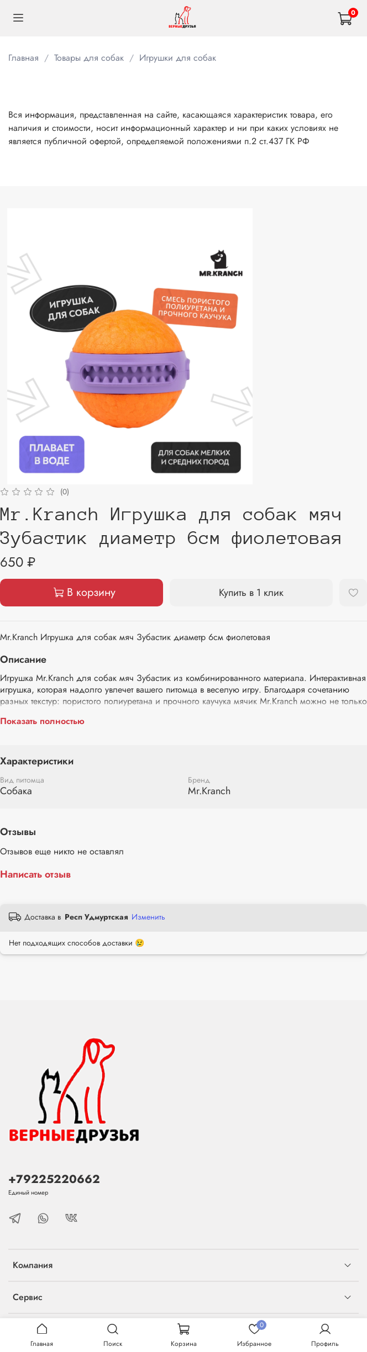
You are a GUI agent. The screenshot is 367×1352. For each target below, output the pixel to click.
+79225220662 (54, 1179)
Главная (23, 57)
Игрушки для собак (177, 57)
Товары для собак (89, 57)
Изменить (148, 917)
